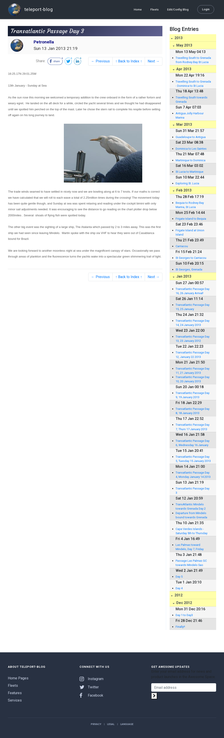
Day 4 (179, 588)
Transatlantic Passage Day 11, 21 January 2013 (192, 370)
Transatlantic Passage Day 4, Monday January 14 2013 (193, 475)
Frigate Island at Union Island (190, 232)
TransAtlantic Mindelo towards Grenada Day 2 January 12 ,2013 (191, 507)
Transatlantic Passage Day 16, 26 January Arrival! (192, 291)
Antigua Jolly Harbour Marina (190, 115)
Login (205, 9)
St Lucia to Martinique (189, 171)
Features (15, 693)
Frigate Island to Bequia (191, 218)
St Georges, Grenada (189, 269)
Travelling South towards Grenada (191, 99)
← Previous (100, 61)
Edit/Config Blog (178, 9)
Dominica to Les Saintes (191, 148)
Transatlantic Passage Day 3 (192, 490)
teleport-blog (30, 9)
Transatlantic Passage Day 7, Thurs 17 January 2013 (192, 427)
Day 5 (179, 576)
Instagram (91, 678)
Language (126, 724)
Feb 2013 (183, 190)
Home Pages (18, 678)
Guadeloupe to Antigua (191, 137)
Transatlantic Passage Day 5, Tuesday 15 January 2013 (193, 459)
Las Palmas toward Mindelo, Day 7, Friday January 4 (190, 547)
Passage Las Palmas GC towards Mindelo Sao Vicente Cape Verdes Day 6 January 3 (193, 563)
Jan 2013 (183, 276)
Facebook (91, 695)
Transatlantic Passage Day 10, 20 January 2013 (192, 379)
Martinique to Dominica (190, 160)
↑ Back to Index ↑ (128, 61)
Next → (153, 61)
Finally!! (180, 626)
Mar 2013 (183, 124)
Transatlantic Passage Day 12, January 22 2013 (192, 354)
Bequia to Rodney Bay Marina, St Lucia (190, 205)
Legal (110, 724)
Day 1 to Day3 (184, 615)
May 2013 (183, 45)
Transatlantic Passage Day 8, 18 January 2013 (192, 411)
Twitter (89, 687)
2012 (178, 595)
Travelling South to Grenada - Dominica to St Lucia (193, 83)
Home (138, 9)
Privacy (96, 724)
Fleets (154, 9)
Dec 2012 (183, 603)
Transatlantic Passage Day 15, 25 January (192, 307)
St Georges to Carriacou (191, 257)
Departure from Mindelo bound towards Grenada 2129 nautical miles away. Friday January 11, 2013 (192, 515)
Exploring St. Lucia (187, 183)
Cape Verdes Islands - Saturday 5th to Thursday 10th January (191, 531)
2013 (178, 38)
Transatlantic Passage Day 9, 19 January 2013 (192, 395)
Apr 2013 (183, 69)
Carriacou (182, 246)
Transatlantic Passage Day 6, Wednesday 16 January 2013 (192, 443)
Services (15, 700)
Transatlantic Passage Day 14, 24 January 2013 (192, 323)
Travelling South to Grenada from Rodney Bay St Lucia (193, 60)
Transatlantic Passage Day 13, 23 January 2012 (192, 338)
